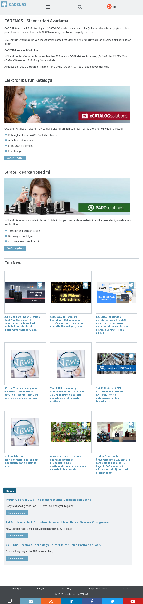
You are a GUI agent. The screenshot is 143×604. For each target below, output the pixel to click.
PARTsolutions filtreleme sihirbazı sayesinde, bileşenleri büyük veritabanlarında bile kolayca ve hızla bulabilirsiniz (68, 462)
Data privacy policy (97, 588)
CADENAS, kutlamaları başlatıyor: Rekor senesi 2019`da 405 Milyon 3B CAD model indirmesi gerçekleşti (67, 321)
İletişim (40, 588)
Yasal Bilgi (65, 588)
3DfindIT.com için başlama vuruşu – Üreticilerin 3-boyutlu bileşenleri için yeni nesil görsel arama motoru (21, 393)
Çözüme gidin (15, 158)
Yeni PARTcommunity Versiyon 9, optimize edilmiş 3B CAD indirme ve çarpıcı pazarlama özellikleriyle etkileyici (67, 394)
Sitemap (127, 588)
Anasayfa (16, 588)
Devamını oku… (16, 513)
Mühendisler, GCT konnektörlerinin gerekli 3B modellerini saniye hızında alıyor (21, 461)
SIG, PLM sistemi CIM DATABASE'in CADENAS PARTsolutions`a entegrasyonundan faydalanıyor (109, 394)
